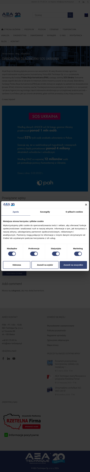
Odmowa (17, 265)
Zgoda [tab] (16, 212)
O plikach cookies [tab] (74, 212)
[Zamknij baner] (86, 205)
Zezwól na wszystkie (73, 265)
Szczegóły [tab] (45, 212)
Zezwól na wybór (45, 265)
